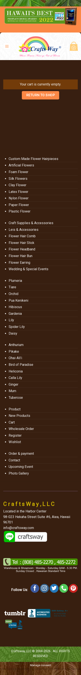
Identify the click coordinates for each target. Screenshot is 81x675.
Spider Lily (17, 327)
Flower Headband (22, 249)
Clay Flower (17, 185)
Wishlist (15, 442)
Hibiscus (15, 307)
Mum (12, 391)
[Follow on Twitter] (54, 588)
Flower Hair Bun (20, 256)
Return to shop (40, 95)
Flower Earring (19, 263)
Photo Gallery (19, 473)
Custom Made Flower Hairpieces (33, 159)
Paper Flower (19, 205)
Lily (11, 320)
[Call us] (63, 588)
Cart (12, 422)
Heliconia (16, 371)
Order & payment (21, 454)
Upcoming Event (21, 467)
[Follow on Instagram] (44, 588)
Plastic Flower (19, 211)
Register (15, 435)
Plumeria (15, 281)
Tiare (12, 287)
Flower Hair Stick (21, 243)
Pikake (14, 351)
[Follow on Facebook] (34, 588)
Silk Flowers (18, 179)
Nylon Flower (19, 198)
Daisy (13, 333)
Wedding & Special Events (28, 269)
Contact (14, 460)
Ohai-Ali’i (15, 358)
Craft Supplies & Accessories (31, 223)
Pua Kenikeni (18, 300)
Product (15, 409)
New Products (19, 416)
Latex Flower (18, 192)
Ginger (13, 384)
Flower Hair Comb (22, 236)
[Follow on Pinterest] (73, 588)
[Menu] (7, 46)
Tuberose (16, 398)
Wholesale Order (21, 429)
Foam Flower (18, 172)
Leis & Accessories (23, 230)
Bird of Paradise (21, 365)
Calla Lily (15, 378)
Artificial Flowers (21, 165)
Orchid (13, 294)
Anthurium (16, 345)
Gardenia (15, 314)
